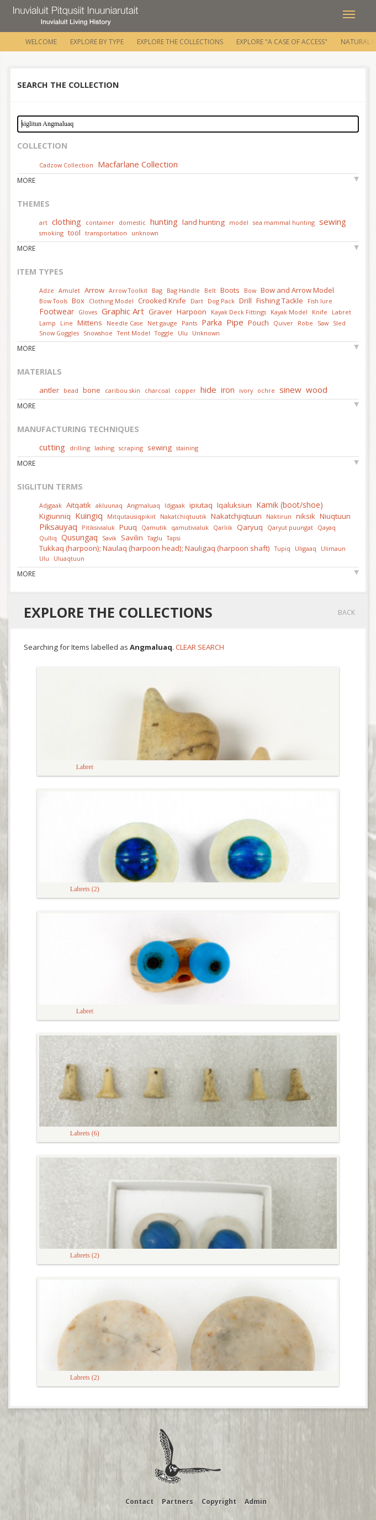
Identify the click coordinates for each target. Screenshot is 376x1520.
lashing (104, 448)
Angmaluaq (143, 505)
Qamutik (154, 527)
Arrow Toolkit (128, 290)
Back (346, 612)
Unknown (206, 333)
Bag (157, 290)
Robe (305, 323)
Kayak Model (289, 312)
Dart (196, 301)
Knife (319, 312)
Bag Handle (183, 290)
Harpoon (191, 312)
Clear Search (200, 647)
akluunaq (109, 505)
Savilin (132, 538)
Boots (230, 290)
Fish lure (320, 301)
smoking (51, 233)
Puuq (128, 527)
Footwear (56, 311)
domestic (132, 222)
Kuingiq (89, 515)
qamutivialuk (190, 527)
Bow (250, 290)
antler (49, 390)
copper (185, 390)
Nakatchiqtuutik (183, 516)
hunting (164, 221)
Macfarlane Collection (138, 164)
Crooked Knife (162, 301)
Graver (160, 312)
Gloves (87, 312)
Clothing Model (111, 301)
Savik (109, 538)
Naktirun (279, 516)
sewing (332, 221)
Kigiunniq (55, 516)
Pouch (258, 323)
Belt (210, 290)
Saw (323, 323)
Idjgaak (175, 505)
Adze (46, 290)
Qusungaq (79, 537)
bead (70, 390)
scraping (131, 448)
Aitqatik (78, 505)
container (100, 222)
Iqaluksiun (234, 505)
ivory (246, 390)
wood (316, 389)
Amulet (69, 290)
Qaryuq (250, 527)
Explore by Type (97, 41)
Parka (212, 322)
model (238, 222)
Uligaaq (305, 548)
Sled (339, 323)
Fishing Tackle (279, 301)
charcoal (157, 390)
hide (208, 389)
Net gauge (162, 323)
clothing (66, 221)
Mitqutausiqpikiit (131, 516)
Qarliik (222, 527)
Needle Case (125, 323)
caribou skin (122, 390)
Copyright (219, 1501)
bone (91, 390)
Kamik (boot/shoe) (289, 504)
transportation (106, 233)
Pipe (234, 322)
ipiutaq (201, 505)
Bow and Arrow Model (297, 290)
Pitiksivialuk (98, 527)
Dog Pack (222, 301)
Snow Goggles (59, 333)
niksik (305, 516)
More (26, 180)
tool (74, 233)
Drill (245, 301)
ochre (266, 390)
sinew (290, 389)
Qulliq (48, 538)
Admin (256, 1501)
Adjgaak (50, 505)
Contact (139, 1501)
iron (228, 390)
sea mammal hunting (284, 222)
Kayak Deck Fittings (238, 312)
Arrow (94, 290)
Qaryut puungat (290, 527)
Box (78, 301)
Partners (177, 1501)
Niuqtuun (335, 516)
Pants (189, 323)
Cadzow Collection (66, 165)
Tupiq (282, 548)
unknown (144, 233)
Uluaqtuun (69, 558)
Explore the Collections (180, 41)
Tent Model (133, 333)
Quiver (283, 323)
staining (187, 448)
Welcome (41, 41)
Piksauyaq (58, 526)
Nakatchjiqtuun (236, 516)
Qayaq (326, 527)
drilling (80, 448)
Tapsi (174, 538)
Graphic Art (123, 311)
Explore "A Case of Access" (281, 41)
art (43, 222)
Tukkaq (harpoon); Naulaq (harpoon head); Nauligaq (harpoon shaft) (154, 548)
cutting (52, 447)
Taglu (154, 538)
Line (66, 323)
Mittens (89, 323)
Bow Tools (53, 301)
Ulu (183, 333)
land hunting (203, 222)
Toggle (164, 333)
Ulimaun (333, 548)
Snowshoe (98, 333)
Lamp (47, 323)
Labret (341, 312)
